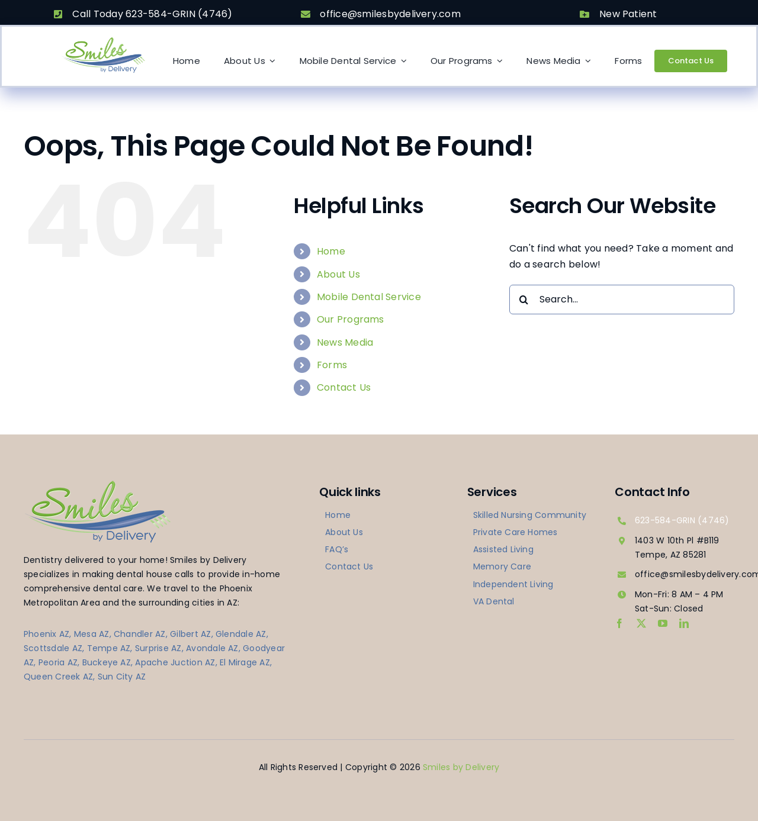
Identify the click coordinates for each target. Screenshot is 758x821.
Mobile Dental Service (369, 297)
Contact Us (344, 387)
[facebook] (619, 623)
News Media (345, 342)
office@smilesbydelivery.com (390, 14)
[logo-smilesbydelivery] (103, 40)
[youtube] (662, 623)
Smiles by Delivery (461, 767)
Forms (332, 365)
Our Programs (350, 319)
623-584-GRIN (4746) (682, 520)
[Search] (524, 299)
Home (331, 251)
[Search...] (621, 299)
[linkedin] (684, 623)
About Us (338, 274)
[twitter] (641, 623)
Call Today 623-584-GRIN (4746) (152, 14)
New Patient (628, 14)
